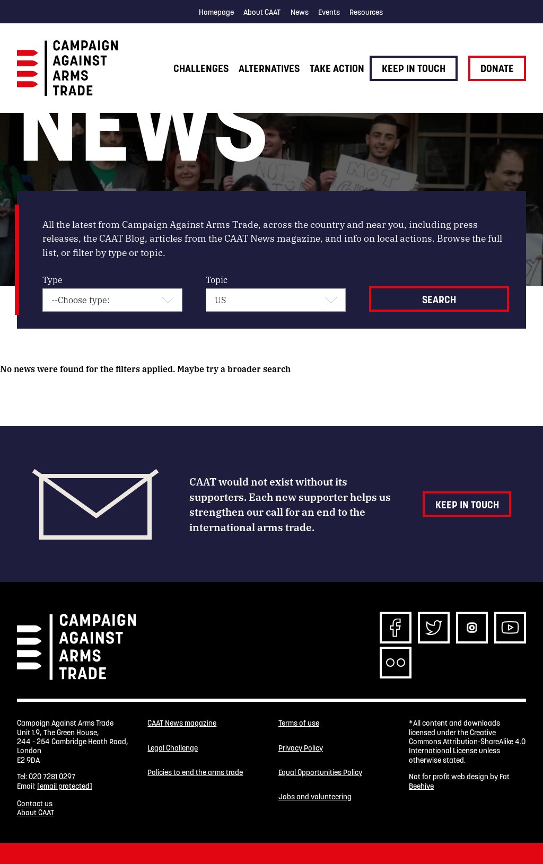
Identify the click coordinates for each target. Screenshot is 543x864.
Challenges (201, 68)
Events (329, 12)
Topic (216, 280)
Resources (366, 12)
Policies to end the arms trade (195, 772)
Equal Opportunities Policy (320, 772)
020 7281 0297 (52, 776)
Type (52, 280)
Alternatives (269, 68)
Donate (497, 68)
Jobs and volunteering (315, 796)
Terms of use (298, 723)
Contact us (34, 803)
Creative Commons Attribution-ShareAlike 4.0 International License (467, 742)
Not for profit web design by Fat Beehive (459, 781)
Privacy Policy (300, 748)
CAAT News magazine (181, 723)
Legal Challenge (172, 748)
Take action (337, 68)
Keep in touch (413, 68)
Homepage (216, 12)
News (300, 12)
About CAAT (262, 12)
